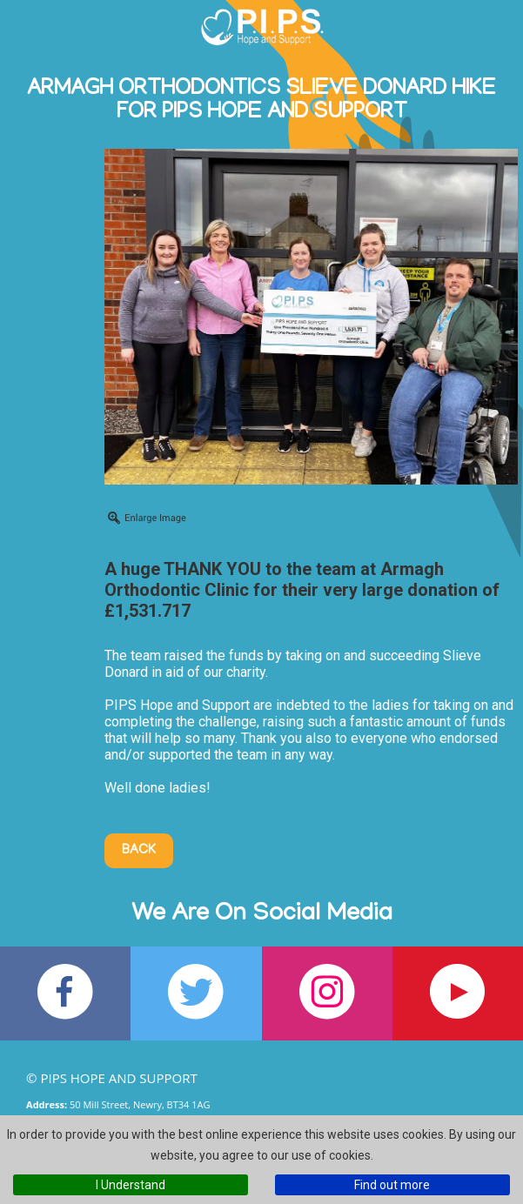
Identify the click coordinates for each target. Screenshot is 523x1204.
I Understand (130, 1185)
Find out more (392, 1185)
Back (139, 851)
